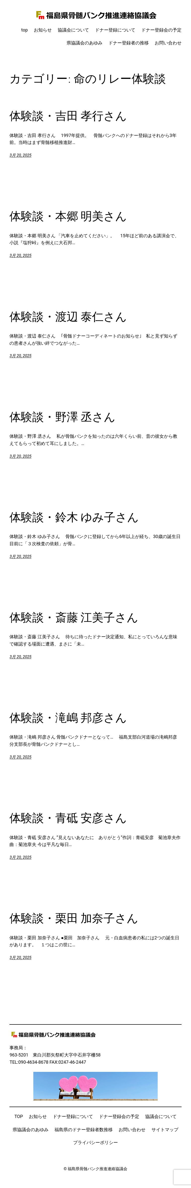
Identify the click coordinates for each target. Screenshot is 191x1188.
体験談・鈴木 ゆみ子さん (74, 517)
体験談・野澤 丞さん (62, 416)
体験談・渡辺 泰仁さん (68, 316)
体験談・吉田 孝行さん (68, 115)
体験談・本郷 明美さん (68, 216)
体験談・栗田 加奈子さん (73, 918)
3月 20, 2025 (20, 155)
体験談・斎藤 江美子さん (73, 617)
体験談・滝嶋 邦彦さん (68, 717)
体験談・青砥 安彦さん (68, 817)
